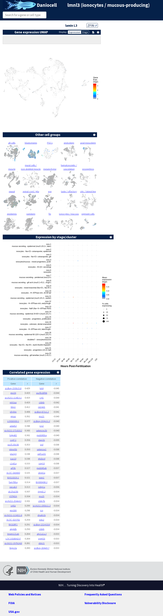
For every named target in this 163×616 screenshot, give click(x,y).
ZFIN (92, 25)
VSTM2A (13, 496)
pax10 (13, 458)
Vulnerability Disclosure (100, 603)
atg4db (13, 529)
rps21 (41, 416)
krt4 (41, 388)
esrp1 (41, 477)
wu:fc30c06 (13, 444)
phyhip (13, 411)
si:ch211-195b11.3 (41, 505)
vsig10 (42, 463)
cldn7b (41, 501)
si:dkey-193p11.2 (41, 421)
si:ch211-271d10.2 (13, 430)
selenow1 (41, 449)
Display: (63, 31)
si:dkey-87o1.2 (41, 411)
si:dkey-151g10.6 (41, 524)
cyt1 (42, 397)
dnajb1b (42, 515)
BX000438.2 (41, 482)
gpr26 (13, 392)
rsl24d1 (41, 407)
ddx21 (42, 543)
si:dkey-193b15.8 (13, 388)
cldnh (41, 529)
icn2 (42, 425)
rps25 (41, 496)
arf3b (13, 468)
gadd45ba (42, 435)
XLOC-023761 (13, 519)
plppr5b (13, 449)
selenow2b (41, 430)
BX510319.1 (13, 477)
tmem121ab (13, 533)
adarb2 (13, 425)
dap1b (41, 440)
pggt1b (41, 538)
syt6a (13, 505)
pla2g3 (13, 453)
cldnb (42, 402)
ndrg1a (41, 486)
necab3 (13, 486)
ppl (41, 444)
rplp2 (41, 519)
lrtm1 (13, 407)
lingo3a (13, 548)
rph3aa (13, 402)
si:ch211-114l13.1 (13, 397)
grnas (13, 416)
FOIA (12, 603)
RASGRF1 (13, 524)
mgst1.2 (42, 491)
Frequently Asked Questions (103, 594)
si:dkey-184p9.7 (41, 548)
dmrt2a (41, 472)
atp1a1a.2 (42, 533)
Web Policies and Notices (25, 594)
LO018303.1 (13, 421)
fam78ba (13, 482)
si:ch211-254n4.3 (13, 501)
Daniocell (47, 5)
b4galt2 (13, 435)
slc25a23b (13, 491)
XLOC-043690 (13, 472)
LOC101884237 (13, 538)
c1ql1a (13, 463)
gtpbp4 (41, 458)
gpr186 (13, 510)
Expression (74, 32)
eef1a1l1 (42, 453)
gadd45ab (42, 468)
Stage (85, 32)
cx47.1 (13, 440)
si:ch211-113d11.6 (13, 515)
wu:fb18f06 (41, 392)
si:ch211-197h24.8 (13, 543)
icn (41, 510)
